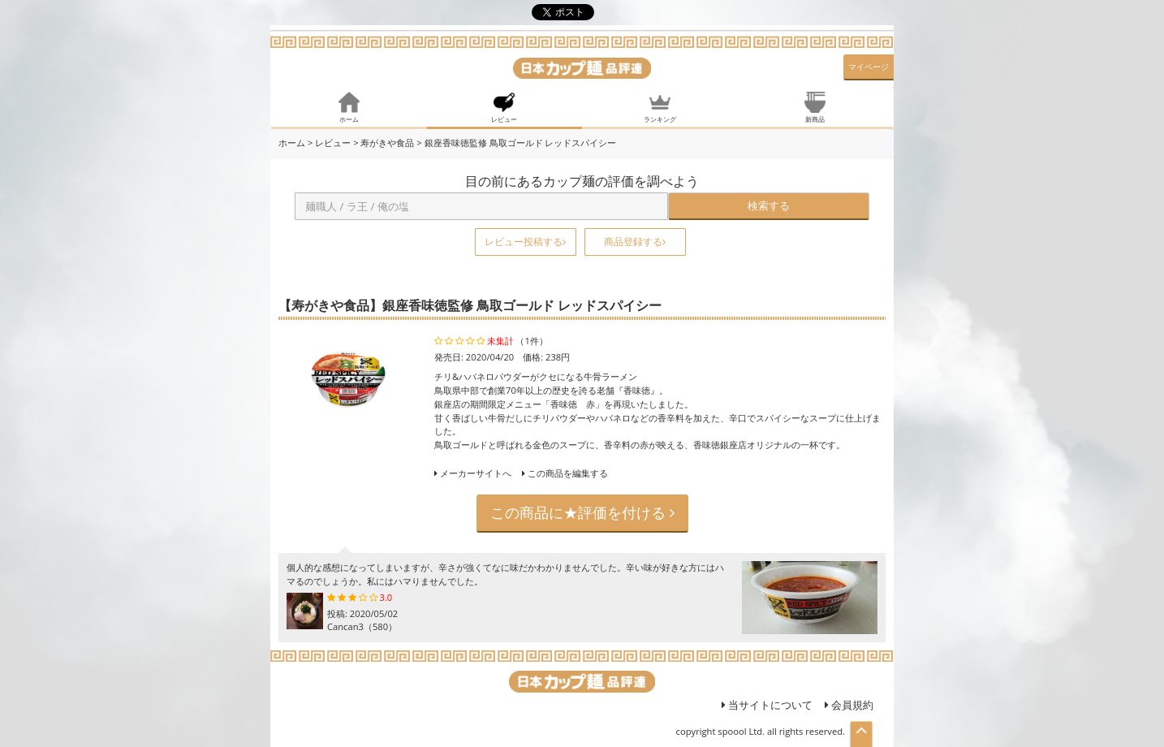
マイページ (868, 66)
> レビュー (329, 142)
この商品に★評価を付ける (582, 512)
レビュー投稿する (525, 241)
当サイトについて (767, 704)
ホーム (291, 142)
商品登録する (635, 241)
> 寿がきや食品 (383, 142)
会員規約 (849, 704)
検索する (769, 205)
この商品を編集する (565, 473)
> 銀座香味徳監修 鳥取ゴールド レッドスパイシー (516, 142)
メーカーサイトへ (475, 473)
